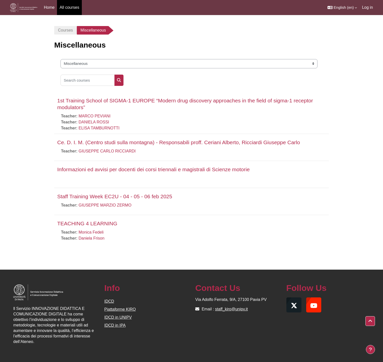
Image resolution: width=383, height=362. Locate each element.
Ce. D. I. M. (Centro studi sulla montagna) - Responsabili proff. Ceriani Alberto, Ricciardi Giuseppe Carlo (178, 142)
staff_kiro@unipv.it (231, 309)
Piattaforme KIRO (120, 309)
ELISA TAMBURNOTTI (99, 128)
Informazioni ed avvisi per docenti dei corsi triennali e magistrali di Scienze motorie (153, 169)
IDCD (109, 301)
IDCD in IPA (115, 325)
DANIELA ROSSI (94, 122)
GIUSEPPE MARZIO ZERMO (105, 205)
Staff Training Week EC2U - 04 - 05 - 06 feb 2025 (114, 196)
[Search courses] (87, 80)
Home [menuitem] (49, 7)
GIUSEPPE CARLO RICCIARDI (107, 151)
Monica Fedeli (91, 232)
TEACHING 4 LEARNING (87, 223)
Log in (367, 7)
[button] (342, 7)
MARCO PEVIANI (94, 116)
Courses (65, 30)
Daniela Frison (91, 238)
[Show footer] (370, 349)
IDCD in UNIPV (118, 317)
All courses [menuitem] (69, 7)
